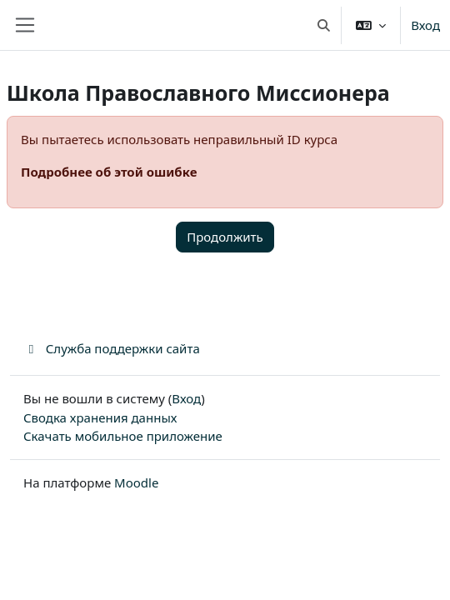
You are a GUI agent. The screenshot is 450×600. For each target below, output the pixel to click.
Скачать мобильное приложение (122, 436)
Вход (425, 25)
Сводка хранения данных (100, 417)
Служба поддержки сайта (111, 348)
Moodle (136, 482)
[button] (323, 25)
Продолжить (225, 236)
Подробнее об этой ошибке (109, 171)
